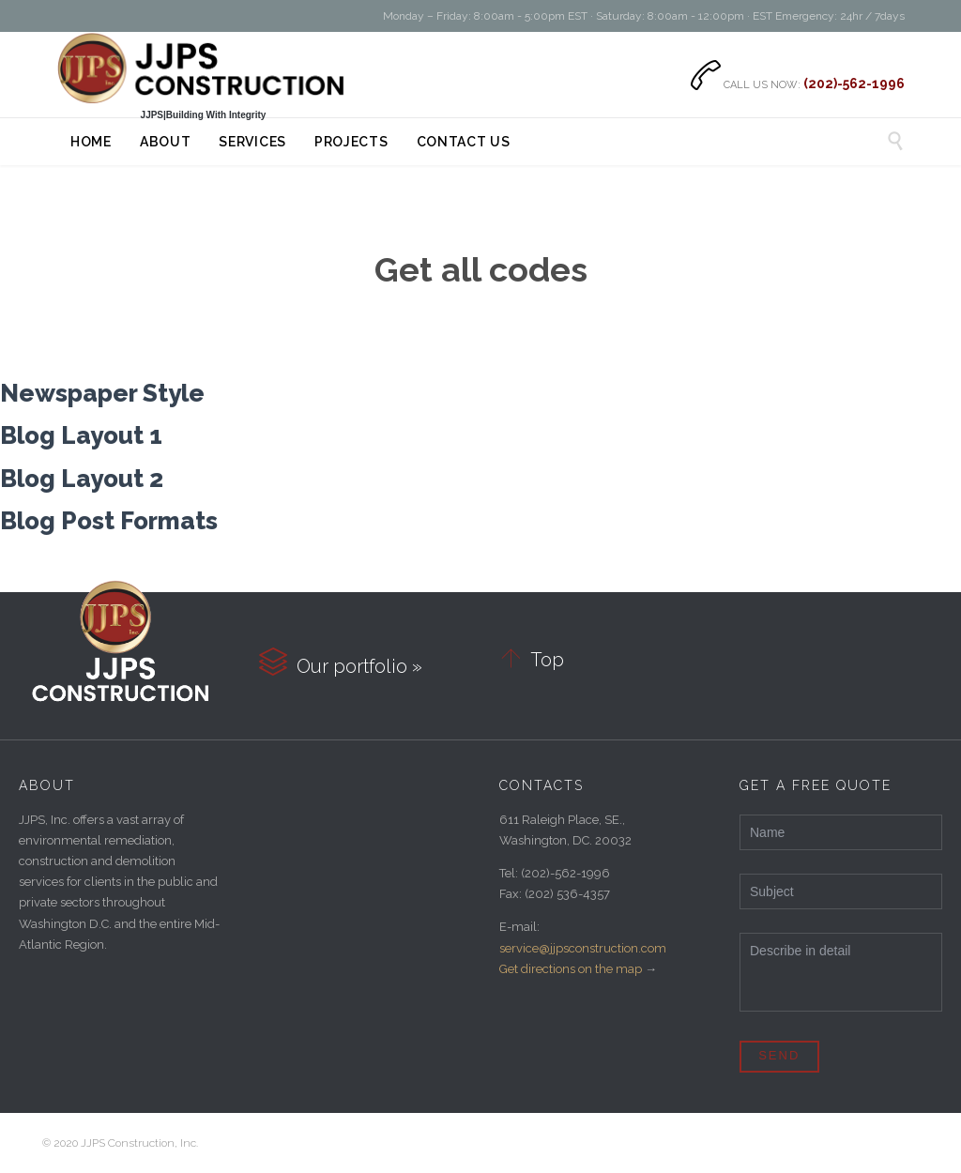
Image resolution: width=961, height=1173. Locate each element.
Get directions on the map (570, 969)
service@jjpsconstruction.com (582, 948)
